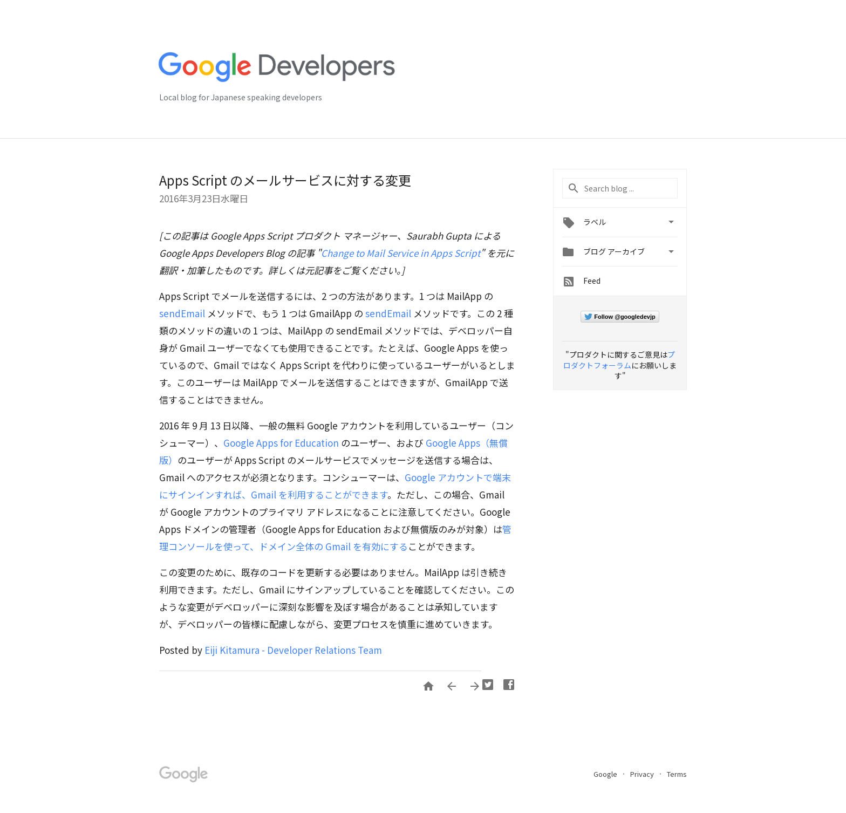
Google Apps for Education (281, 442)
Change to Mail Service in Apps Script (400, 252)
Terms (677, 774)
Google (606, 774)
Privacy (643, 774)
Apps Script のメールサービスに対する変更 (285, 179)
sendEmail (182, 313)
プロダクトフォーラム (619, 360)
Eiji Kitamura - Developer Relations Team (293, 650)
